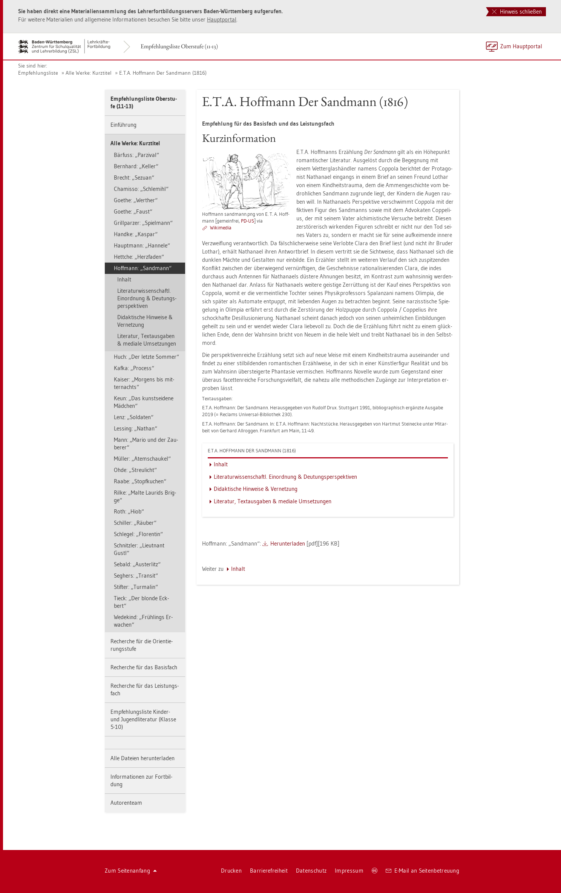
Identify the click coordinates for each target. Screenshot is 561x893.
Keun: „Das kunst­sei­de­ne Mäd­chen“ (143, 402)
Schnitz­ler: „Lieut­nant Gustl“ (139, 549)
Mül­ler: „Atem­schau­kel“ (142, 458)
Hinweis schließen (517, 11)
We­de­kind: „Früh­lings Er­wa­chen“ (143, 620)
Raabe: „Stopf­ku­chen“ (140, 481)
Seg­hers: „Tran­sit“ (136, 575)
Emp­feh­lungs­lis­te (38, 72)
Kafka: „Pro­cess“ (134, 368)
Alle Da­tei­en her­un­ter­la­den (142, 758)
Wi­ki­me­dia (220, 227)
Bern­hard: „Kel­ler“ (136, 166)
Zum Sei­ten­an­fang (131, 870)
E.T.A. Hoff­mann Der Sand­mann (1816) (163, 72)
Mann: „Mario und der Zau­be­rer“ (146, 443)
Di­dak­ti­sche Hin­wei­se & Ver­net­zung (145, 321)
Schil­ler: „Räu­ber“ (135, 522)
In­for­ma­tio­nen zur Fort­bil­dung (141, 780)
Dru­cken (231, 870)
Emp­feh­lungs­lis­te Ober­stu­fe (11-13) (179, 46)
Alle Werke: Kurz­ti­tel (89, 72)
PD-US (247, 221)
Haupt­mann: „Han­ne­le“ (142, 245)
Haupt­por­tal (221, 19)
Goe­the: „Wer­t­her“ (136, 200)
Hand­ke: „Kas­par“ (136, 234)
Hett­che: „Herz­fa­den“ (139, 256)
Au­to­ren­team (126, 802)
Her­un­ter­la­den (287, 543)
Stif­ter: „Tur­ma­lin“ (136, 586)
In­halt (124, 279)
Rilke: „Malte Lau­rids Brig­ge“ (145, 496)
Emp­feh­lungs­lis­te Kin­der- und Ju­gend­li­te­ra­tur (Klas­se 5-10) (143, 719)
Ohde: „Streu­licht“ (135, 469)
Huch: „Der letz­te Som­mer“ (146, 356)
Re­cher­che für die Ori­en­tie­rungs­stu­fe (141, 645)
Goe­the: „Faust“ (133, 211)
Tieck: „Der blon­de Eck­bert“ (141, 602)
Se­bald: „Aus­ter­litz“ (137, 564)
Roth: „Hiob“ (129, 511)
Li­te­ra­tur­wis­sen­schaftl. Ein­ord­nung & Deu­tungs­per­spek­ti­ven (146, 298)
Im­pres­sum (349, 870)
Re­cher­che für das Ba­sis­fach (143, 667)
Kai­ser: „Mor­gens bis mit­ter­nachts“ (144, 383)
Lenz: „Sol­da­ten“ (133, 417)
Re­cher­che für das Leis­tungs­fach (144, 689)
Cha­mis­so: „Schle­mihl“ (141, 188)
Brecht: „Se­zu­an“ (134, 177)
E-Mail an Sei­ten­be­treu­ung (422, 870)
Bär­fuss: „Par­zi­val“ (136, 154)
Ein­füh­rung (123, 124)
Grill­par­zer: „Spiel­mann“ (143, 222)
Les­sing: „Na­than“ (135, 428)
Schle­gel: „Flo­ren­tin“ (138, 534)
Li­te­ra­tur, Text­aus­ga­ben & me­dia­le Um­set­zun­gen (146, 339)
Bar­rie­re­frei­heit (269, 870)
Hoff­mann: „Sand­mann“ (143, 268)
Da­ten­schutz (311, 870)
